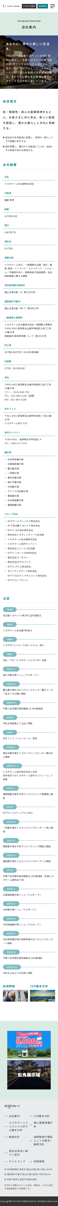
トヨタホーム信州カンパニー (22, 543)
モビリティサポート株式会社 (22, 571)
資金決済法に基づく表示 (18, 1152)
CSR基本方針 (42, 1116)
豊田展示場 (13, 495)
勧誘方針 (14, 1137)
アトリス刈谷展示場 (18, 491)
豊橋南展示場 (14, 504)
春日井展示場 (14, 477)
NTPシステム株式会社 (19, 566)
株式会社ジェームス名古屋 (21, 548)
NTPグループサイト (18, 580)
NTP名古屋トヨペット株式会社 (24, 525)
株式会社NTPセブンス (19, 561)
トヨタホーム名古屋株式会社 (22, 539)
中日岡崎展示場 (16, 500)
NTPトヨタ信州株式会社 (20, 530)
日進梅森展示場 (16, 463)
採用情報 (39, 1161)
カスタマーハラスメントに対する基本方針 (18, 1126)
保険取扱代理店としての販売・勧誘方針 (43, 1140)
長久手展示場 (14, 482)
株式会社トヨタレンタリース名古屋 (26, 534)
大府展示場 (13, 486)
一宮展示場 (13, 473)
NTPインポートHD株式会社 (22, 552)
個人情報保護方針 (43, 1124)
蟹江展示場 (13, 468)
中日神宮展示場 (16, 459)
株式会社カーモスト (18, 557)
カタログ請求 (29, 6)
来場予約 (43, 6)
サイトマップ (17, 1161)
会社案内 (14, 1116)
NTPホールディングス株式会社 (24, 521)
